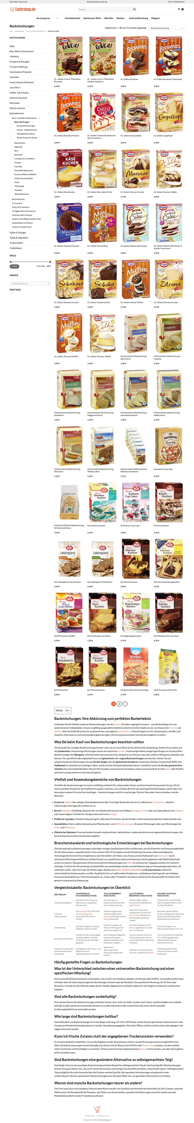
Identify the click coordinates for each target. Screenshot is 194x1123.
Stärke (151, 952)
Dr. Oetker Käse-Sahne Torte (99, 192)
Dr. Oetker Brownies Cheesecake (168, 79)
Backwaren (163, 855)
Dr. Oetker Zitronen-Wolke (99, 356)
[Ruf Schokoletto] (69, 667)
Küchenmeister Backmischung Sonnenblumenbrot (134, 413)
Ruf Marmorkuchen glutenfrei (166, 582)
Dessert (137, 905)
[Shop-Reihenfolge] (166, 28)
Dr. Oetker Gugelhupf (163, 135)
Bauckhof (136, 869)
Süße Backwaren (21, 194)
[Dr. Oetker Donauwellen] (136, 112)
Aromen (121, 751)
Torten (67, 802)
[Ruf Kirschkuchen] (169, 502)
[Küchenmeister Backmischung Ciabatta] (169, 333)
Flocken (17, 162)
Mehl (129, 862)
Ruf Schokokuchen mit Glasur (166, 636)
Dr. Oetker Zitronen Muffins (66, 356)
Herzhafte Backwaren (23, 170)
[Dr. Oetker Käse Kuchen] (69, 169)
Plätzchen (69, 827)
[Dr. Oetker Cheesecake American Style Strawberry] (102, 112)
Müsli (16, 182)
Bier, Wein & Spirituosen (22, 51)
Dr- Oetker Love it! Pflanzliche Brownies (67, 80)
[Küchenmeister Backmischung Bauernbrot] (136, 333)
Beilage (112, 814)
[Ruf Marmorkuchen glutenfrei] (169, 559)
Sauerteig (108, 916)
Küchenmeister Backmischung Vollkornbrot (167, 413)
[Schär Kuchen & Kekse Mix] (169, 667)
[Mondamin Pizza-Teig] (169, 446)
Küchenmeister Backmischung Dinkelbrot (67, 413)
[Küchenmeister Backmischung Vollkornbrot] (169, 389)
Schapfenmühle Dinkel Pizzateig (134, 690)
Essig (147, 927)
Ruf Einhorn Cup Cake (130, 525)
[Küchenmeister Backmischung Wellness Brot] (102, 446)
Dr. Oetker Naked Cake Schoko (134, 246)
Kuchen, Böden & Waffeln (25, 174)
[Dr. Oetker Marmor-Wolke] (169, 169)
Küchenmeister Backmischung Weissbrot (67, 470)
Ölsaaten (18, 190)
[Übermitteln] (134, 9)
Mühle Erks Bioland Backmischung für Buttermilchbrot (69, 526)
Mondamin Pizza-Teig (163, 469)
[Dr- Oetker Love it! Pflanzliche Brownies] (69, 56)
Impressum (90, 1116)
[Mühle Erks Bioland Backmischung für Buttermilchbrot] (69, 502)
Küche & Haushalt (18, 98)
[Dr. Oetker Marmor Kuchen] (136, 169)
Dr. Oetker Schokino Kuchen (66, 302)
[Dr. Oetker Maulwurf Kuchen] (69, 223)
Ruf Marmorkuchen (129, 582)
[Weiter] (124, 703)
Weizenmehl (81, 911)
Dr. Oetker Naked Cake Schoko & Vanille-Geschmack (168, 247)
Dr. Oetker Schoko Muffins (132, 302)
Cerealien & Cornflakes (24, 158)
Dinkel (144, 810)
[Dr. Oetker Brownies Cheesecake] (169, 56)
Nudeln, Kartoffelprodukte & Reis (26, 219)
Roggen (136, 810)
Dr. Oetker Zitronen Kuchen (166, 302)
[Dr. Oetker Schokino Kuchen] (69, 279)
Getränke (14, 77)
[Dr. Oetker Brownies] (136, 56)
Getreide (18, 166)
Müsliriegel (19, 186)
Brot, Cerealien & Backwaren (36, 31)
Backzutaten (19, 143)
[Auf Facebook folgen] (179, 9)
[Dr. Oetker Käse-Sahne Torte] (102, 169)
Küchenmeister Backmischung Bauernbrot (134, 357)
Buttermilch (148, 1045)
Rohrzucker (134, 915)
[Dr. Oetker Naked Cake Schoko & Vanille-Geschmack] (169, 223)
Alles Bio (108, 18)
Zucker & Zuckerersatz (22, 227)
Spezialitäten (124, 731)
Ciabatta (179, 810)
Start (11, 31)
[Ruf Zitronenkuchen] (102, 667)
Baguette (18, 147)
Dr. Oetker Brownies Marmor (66, 135)
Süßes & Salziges (18, 232)
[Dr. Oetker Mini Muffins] (102, 223)
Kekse (57, 827)
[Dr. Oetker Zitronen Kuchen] (169, 279)
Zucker (79, 913)
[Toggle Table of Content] (66, 710)
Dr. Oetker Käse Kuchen (64, 192)
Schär (118, 869)
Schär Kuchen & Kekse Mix (165, 690)
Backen (117, 724)
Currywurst (17, 203)
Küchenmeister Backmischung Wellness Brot (100, 470)
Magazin (155, 18)
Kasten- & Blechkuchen (27, 130)
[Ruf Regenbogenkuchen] (136, 613)
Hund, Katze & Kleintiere (22, 82)
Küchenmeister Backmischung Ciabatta (167, 357)
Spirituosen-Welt (92, 18)
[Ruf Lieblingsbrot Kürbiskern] (102, 559)
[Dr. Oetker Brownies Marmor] (69, 112)
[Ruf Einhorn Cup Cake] (136, 502)
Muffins (58, 731)
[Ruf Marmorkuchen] (136, 559)
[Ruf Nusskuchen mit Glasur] (102, 613)
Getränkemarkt (72, 18)
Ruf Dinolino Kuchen (96, 525)
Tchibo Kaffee (16, 243)
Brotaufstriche (18, 199)
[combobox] (30, 283)
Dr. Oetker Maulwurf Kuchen (66, 246)
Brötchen (18, 154)
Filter (14, 266)
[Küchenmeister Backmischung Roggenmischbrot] (102, 389)
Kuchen (173, 727)
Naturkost (15, 103)
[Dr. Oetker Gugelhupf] (169, 112)
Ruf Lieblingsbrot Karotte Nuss (67, 582)
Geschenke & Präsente (20, 72)
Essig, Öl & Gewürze (20, 207)
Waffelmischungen (124, 823)
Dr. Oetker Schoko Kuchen (98, 302)
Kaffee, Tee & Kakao (19, 92)
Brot (16, 150)
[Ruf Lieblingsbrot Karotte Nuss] (69, 559)
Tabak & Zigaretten (19, 237)
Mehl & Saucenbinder (23, 178)
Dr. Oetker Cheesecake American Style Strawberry (101, 136)
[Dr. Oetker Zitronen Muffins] (69, 333)
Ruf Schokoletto (61, 690)
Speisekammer (20, 31)
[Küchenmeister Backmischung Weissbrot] (69, 446)
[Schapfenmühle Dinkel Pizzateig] (136, 667)
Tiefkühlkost (16, 248)
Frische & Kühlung (18, 66)
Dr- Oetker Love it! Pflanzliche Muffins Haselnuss (100, 80)
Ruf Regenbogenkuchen (131, 636)
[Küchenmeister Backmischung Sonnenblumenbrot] (136, 389)
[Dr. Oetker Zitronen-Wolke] (102, 333)
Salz (105, 918)
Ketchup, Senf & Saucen (22, 215)
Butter (142, 1048)
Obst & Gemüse (17, 108)
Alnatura (126, 869)
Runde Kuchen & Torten (27, 137)
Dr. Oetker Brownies (129, 79)
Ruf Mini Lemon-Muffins (64, 636)
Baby (12, 46)
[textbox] (29, 283)
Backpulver (87, 913)
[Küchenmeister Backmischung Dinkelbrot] (69, 389)
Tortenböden (158, 802)
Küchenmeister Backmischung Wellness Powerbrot (134, 470)
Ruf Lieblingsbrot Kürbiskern (99, 582)
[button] (46, 18)
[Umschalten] (49, 113)
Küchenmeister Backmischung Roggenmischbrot (100, 413)
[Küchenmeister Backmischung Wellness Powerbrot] (136, 446)
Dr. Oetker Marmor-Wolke (165, 192)
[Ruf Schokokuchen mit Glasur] (169, 613)
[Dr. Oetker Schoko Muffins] (136, 279)
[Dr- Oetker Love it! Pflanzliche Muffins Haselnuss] (102, 56)
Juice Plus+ (15, 87)
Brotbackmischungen (26, 126)
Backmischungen (22, 122)
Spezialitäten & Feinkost (22, 223)
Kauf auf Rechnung (138, 18)
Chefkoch (14, 56)
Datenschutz (103, 1116)
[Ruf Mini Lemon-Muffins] (69, 613)
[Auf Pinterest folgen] (182, 9)
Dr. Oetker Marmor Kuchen (132, 192)
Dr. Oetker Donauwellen (131, 135)
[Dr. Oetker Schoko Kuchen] (102, 279)
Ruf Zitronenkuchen (96, 690)
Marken (121, 18)
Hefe (122, 927)
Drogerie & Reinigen (20, 61)
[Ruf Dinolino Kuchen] (102, 502)
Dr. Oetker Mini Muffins (97, 246)
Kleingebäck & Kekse (26, 133)
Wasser (132, 927)
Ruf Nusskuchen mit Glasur (99, 636)
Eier (159, 937)
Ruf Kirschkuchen (161, 525)
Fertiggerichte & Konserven (24, 211)
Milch (177, 928)
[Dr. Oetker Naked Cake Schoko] (136, 223)
